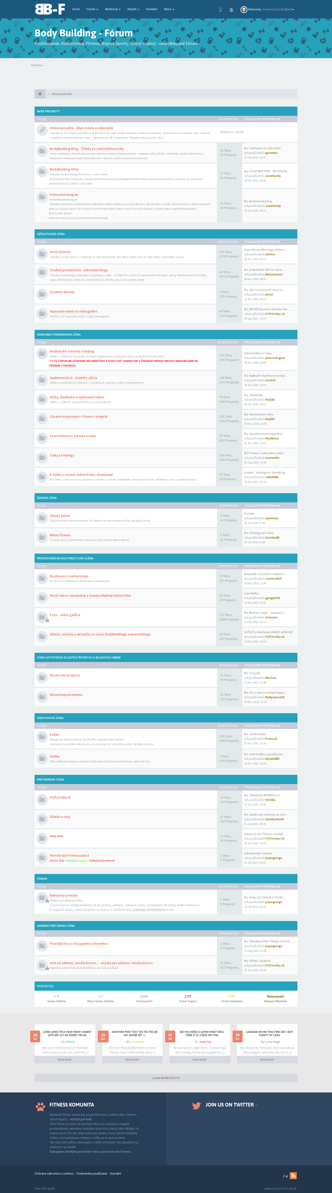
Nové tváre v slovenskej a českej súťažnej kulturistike (90, 595)
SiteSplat (138, 1042)
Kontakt (151, 9)
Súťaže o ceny (60, 816)
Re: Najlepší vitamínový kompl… (266, 375)
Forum (92, 9)
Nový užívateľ (60, 252)
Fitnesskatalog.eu (64, 194)
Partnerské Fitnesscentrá (69, 855)
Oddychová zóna (50, 718)
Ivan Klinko (251, 593)
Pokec (54, 734)
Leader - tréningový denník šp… (266, 472)
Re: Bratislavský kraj (258, 201)
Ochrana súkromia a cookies (54, 1173)
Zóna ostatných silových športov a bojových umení (79, 657)
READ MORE (65, 1059)
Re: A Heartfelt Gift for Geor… (264, 270)
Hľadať (133, 9)
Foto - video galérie (65, 615)
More (169, 9)
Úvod (76, 9)
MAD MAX (56, 836)
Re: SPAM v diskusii (257, 961)
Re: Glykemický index (258, 414)
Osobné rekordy (62, 292)
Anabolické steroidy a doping (72, 351)
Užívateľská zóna (51, 234)
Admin (70, 1042)
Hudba (55, 756)
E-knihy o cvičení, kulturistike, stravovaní (81, 474)
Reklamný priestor (64, 895)
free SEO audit (45, 1188)
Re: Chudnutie (253, 395)
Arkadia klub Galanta (258, 853)
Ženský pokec (60, 515)
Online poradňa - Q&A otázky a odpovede (81, 128)
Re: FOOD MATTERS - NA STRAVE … (267, 171)
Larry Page (272, 1042)
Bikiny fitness (60, 535)
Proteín (249, 513)
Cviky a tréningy (62, 455)
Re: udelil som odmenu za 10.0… (266, 814)
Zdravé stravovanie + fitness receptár (79, 416)
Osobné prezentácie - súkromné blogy (79, 270)
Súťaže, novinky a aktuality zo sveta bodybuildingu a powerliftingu (100, 634)
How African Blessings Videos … (266, 250)
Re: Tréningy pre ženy (259, 533)
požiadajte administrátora (149, 909)
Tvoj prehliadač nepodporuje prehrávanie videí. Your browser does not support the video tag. (99, 77)
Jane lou (205, 1042)
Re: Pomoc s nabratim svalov (264, 453)
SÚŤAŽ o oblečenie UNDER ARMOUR (268, 632)
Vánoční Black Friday (258, 353)
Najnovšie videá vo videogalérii (73, 311)
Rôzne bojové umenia (66, 694)
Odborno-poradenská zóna (59, 334)
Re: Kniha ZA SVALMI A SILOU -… (265, 897)
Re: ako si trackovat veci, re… (264, 290)
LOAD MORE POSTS (166, 1078)
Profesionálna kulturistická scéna (65, 558)
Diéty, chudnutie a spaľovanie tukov (77, 397)
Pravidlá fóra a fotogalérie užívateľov (79, 943)
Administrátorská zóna (56, 926)
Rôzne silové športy (65, 675)
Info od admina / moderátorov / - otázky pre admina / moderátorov (101, 963)
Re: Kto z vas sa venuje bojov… (265, 692)
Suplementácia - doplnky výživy (73, 378)
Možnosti (113, 9)
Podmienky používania (92, 1173)
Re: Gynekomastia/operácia (263, 434)
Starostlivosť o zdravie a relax (73, 436)
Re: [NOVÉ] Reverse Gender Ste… (267, 309)
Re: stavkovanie (255, 734)
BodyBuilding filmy (64, 169)
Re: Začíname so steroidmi (262, 148)
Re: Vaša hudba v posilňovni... (264, 754)
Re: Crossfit (252, 673)
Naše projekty (48, 111)
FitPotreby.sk (60, 797)
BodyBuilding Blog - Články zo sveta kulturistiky (87, 148)
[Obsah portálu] (40, 93)
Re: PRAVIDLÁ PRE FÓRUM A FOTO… (268, 941)
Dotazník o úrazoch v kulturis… (265, 574)
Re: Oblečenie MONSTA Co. (262, 795)
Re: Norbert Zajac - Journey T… (265, 613)
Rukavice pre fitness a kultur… (265, 834)
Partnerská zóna (50, 779)
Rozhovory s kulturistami (69, 576)
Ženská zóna (47, 498)
